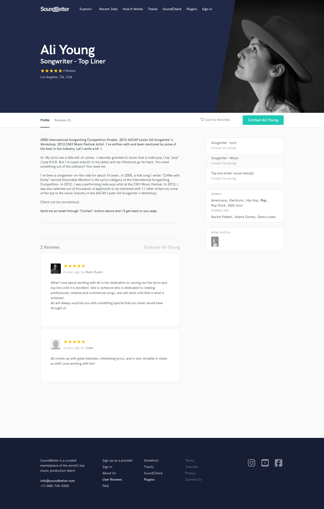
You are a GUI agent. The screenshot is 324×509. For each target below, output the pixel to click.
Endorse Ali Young (162, 247)
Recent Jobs (108, 9)
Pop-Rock (218, 206)
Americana (219, 201)
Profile (44, 120)
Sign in (207, 9)
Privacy (190, 473)
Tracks (153, 9)
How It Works (133, 9)
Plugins (192, 9)
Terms (189, 461)
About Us (109, 473)
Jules (89, 348)
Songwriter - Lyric (224, 143)
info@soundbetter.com (57, 481)
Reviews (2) (62, 120)
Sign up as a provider (117, 461)
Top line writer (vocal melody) (232, 173)
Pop (263, 201)
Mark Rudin (94, 272)
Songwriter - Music (225, 158)
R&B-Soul (235, 206)
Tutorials (191, 467)
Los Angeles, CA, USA (56, 77)
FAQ (105, 486)
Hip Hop (252, 201)
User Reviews (112, 480)
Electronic (236, 201)
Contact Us (193, 480)
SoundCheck (172, 9)
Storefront (151, 461)
